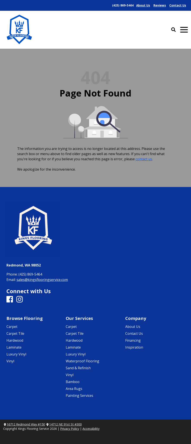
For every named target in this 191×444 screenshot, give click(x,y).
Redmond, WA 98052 (23, 265)
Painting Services (79, 395)
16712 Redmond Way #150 (26, 424)
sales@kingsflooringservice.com (42, 279)
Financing (133, 340)
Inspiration (134, 347)
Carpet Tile (15, 333)
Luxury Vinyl (16, 354)
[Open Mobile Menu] (184, 30)
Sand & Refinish (78, 368)
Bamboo (72, 381)
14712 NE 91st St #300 (65, 424)
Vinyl (10, 361)
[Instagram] (19, 299)
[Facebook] (9, 299)
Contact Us (134, 333)
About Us (132, 326)
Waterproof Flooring (82, 361)
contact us (144, 159)
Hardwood (14, 340)
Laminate (13, 347)
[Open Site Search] (173, 29)
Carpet (11, 326)
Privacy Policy (69, 429)
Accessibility (91, 429)
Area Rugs (74, 388)
